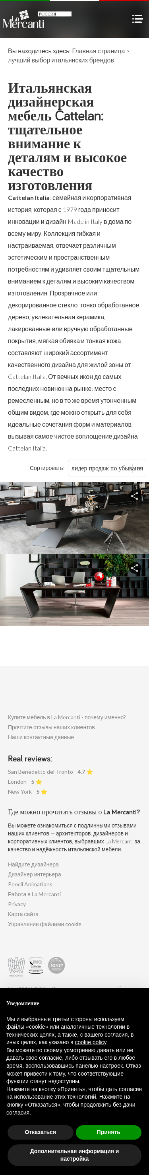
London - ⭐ (25, 781)
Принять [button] (108, 1132)
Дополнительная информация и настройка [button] (74, 1155)
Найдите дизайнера (33, 864)
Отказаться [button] (40, 1132)
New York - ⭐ (27, 791)
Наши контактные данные (41, 737)
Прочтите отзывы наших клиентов (51, 727)
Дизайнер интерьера (34, 874)
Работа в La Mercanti (34, 894)
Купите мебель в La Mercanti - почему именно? (67, 717)
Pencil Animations (30, 884)
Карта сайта (23, 914)
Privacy (17, 904)
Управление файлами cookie (44, 924)
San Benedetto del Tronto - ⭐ (50, 771)
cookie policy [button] (90, 1042)
